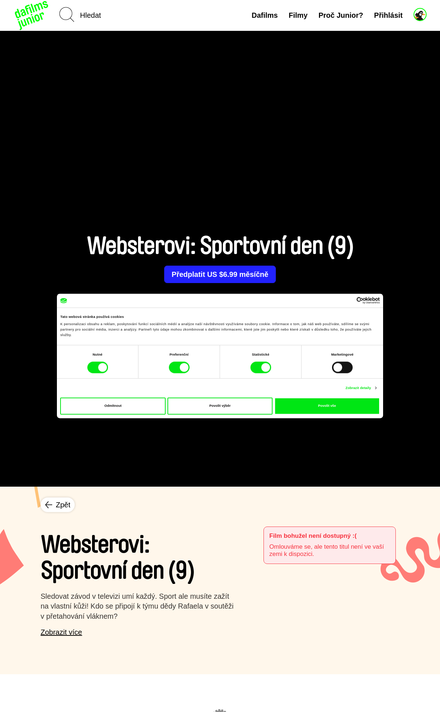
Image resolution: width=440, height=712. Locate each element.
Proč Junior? (341, 15)
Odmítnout (112, 406)
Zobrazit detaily (358, 388)
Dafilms (265, 15)
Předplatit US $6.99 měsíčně (220, 274)
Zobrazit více (61, 632)
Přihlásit (388, 15)
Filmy (298, 15)
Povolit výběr (220, 406)
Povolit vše (327, 406)
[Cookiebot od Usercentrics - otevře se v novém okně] (348, 300)
